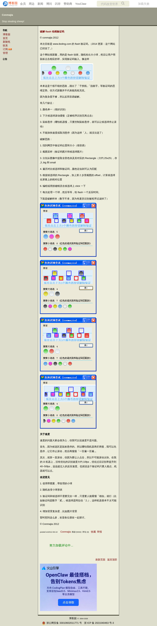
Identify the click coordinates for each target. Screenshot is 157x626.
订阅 (5, 49)
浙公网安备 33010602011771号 (62, 622)
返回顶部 (112, 559)
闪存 (58, 3)
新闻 (40, 3)
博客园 (6, 34)
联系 (5, 45)
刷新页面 (100, 559)
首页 (5, 38)
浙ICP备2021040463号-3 (99, 622)
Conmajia (7, 14)
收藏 (93, 531)
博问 (49, 3)
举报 (99, 531)
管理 (5, 53)
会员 (23, 3)
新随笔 (6, 41)
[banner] (8, 3)
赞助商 (68, 3)
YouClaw (80, 3)
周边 (31, 3)
